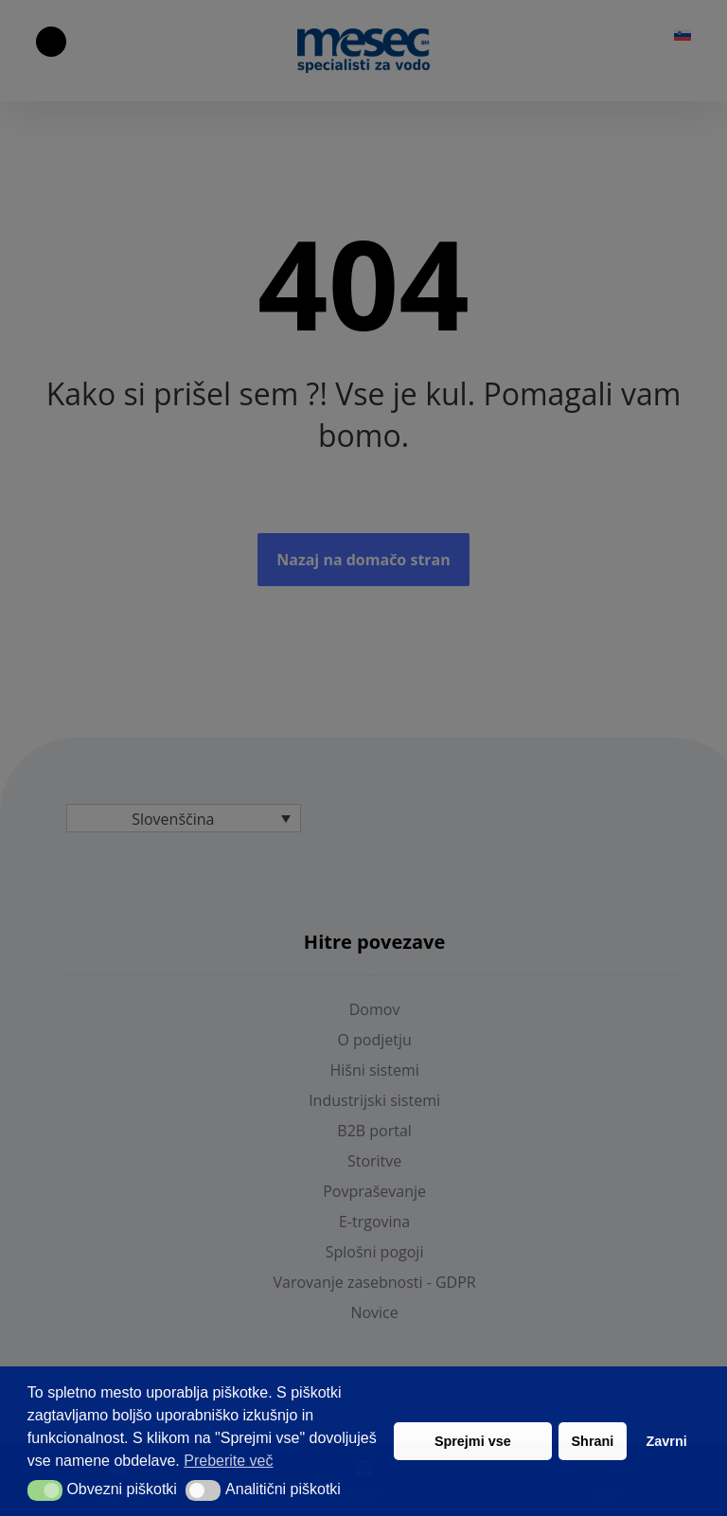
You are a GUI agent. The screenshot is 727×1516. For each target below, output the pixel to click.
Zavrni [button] (667, 1441)
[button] (44, 1490)
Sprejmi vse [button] (472, 1441)
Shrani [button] (593, 1441)
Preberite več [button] (228, 1461)
